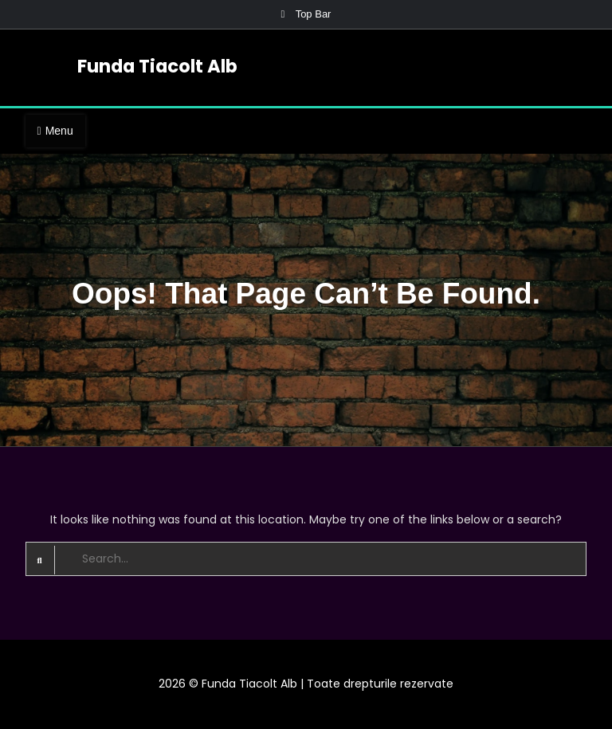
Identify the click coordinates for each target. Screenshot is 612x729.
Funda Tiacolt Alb (157, 66)
